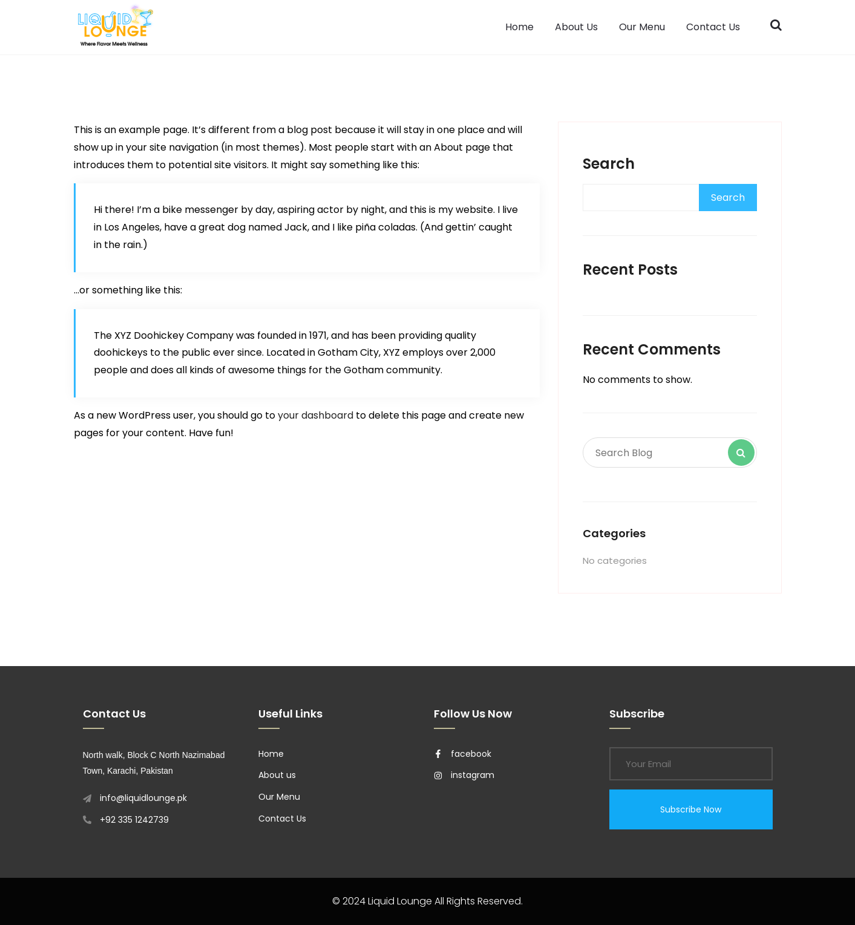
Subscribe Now (690, 809)
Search (609, 163)
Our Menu (642, 27)
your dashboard (315, 415)
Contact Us (713, 27)
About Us (576, 27)
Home (519, 27)
